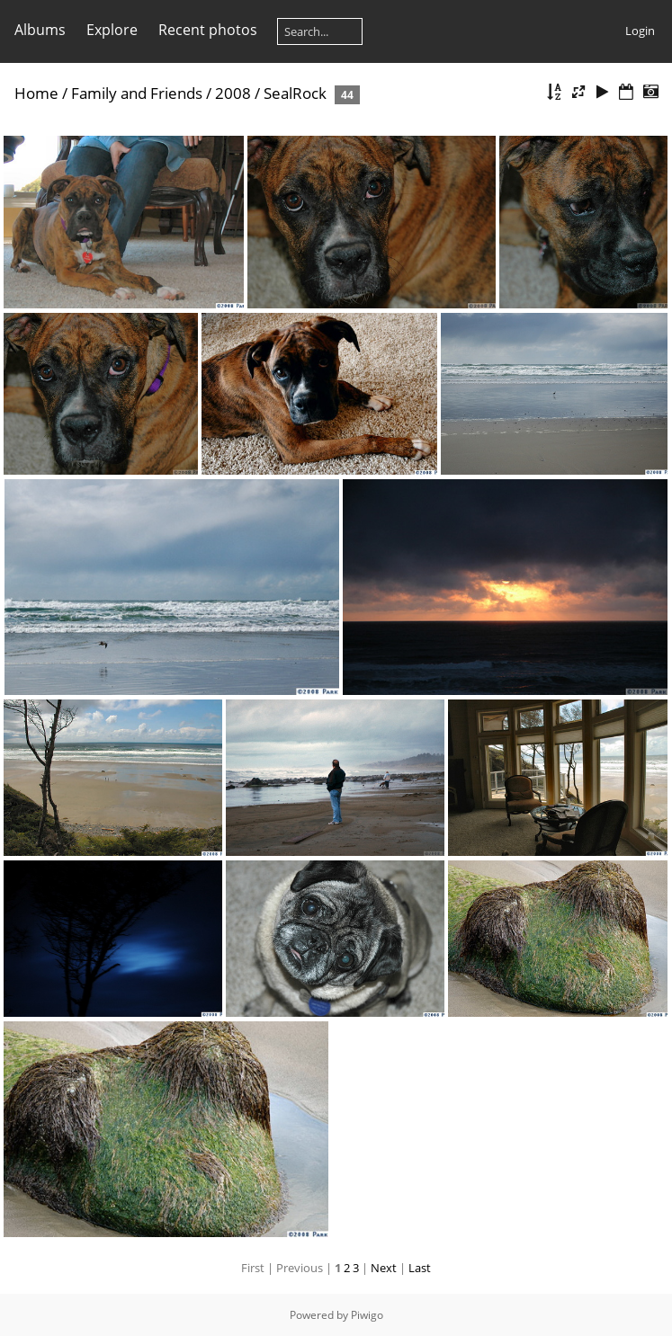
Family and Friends (136, 93)
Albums (40, 30)
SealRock (295, 93)
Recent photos (207, 30)
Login (640, 30)
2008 (233, 93)
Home (36, 93)
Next (384, 1268)
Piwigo (367, 1315)
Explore (112, 30)
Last (419, 1268)
